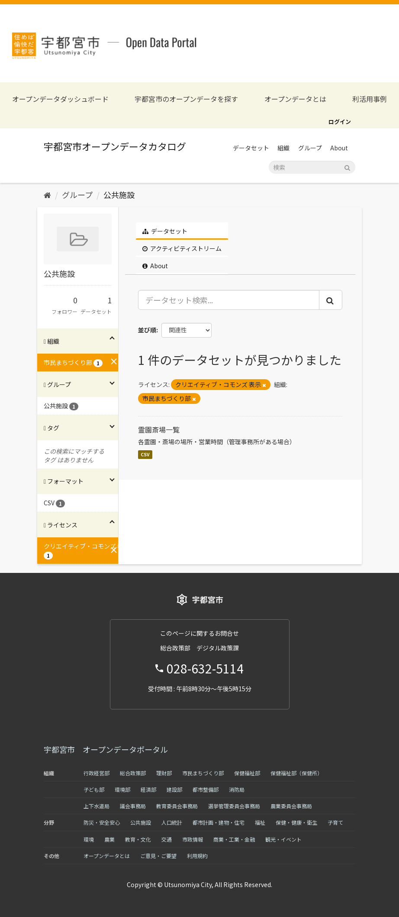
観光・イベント (283, 839)
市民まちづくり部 (203, 773)
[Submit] (347, 166)
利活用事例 (369, 99)
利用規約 (197, 855)
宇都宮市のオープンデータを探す (186, 99)
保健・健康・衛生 (296, 822)
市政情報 (192, 839)
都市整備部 (206, 789)
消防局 (237, 789)
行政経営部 (96, 773)
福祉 (260, 822)
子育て (335, 822)
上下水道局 (96, 806)
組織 (283, 147)
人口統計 (171, 822)
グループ (310, 147)
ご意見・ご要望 (158, 855)
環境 (89, 839)
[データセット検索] (312, 167)
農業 (109, 839)
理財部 (164, 773)
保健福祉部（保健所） (296, 773)
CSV (145, 454)
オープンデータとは (295, 99)
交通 (166, 839)
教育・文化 (138, 839)
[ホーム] (47, 194)
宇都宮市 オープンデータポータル (106, 749)
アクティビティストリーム (182, 248)
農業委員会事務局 (291, 806)
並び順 (147, 329)
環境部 (122, 789)
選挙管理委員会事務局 (234, 806)
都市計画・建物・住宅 (219, 822)
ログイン (339, 121)
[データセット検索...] (229, 300)
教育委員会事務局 (177, 806)
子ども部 (94, 789)
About (339, 147)
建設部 (174, 789)
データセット (251, 147)
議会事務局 (133, 806)
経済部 (148, 789)
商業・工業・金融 (234, 839)
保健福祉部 (247, 773)
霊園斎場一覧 (159, 429)
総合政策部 (133, 773)
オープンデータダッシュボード (60, 99)
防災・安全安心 (102, 822)
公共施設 (119, 194)
